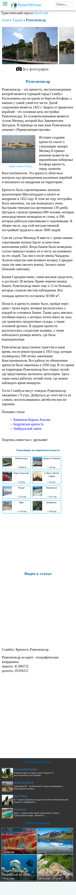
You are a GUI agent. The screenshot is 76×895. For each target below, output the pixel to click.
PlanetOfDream (29, 5)
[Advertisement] (37, 542)
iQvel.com (41, 13)
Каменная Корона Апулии (32, 420)
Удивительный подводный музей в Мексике (16, 874)
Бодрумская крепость (29, 424)
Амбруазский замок (28, 428)
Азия (5, 20)
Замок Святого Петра (20, 166)
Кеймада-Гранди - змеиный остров (50, 876)
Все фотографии (35, 69)
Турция (17, 20)
